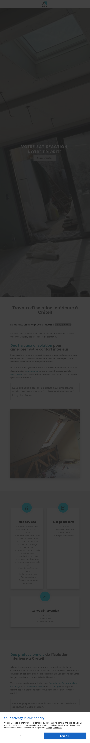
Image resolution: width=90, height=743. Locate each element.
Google (49, 728)
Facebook (57, 728)
